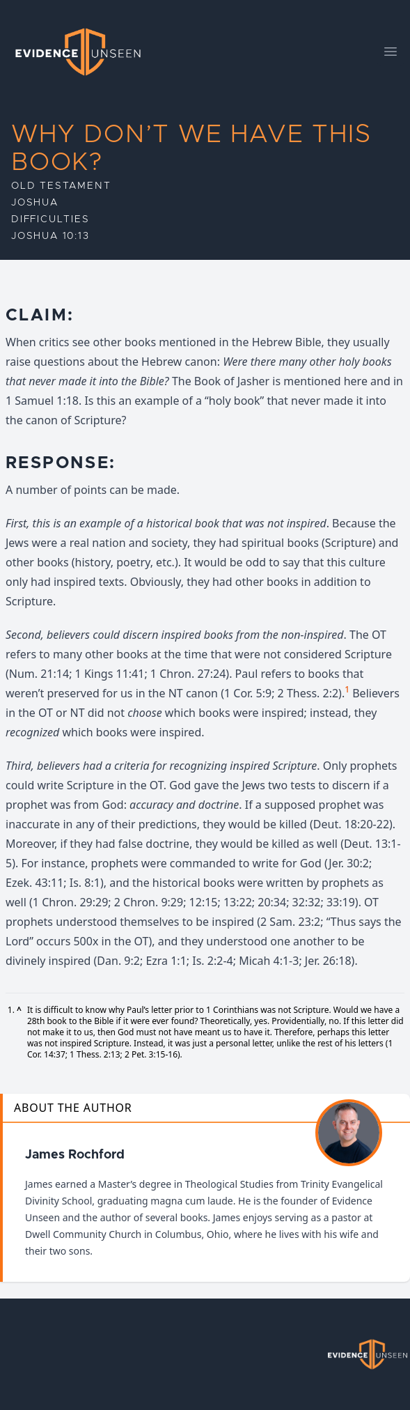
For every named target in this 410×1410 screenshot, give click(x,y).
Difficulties (50, 219)
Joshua (34, 203)
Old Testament (61, 186)
